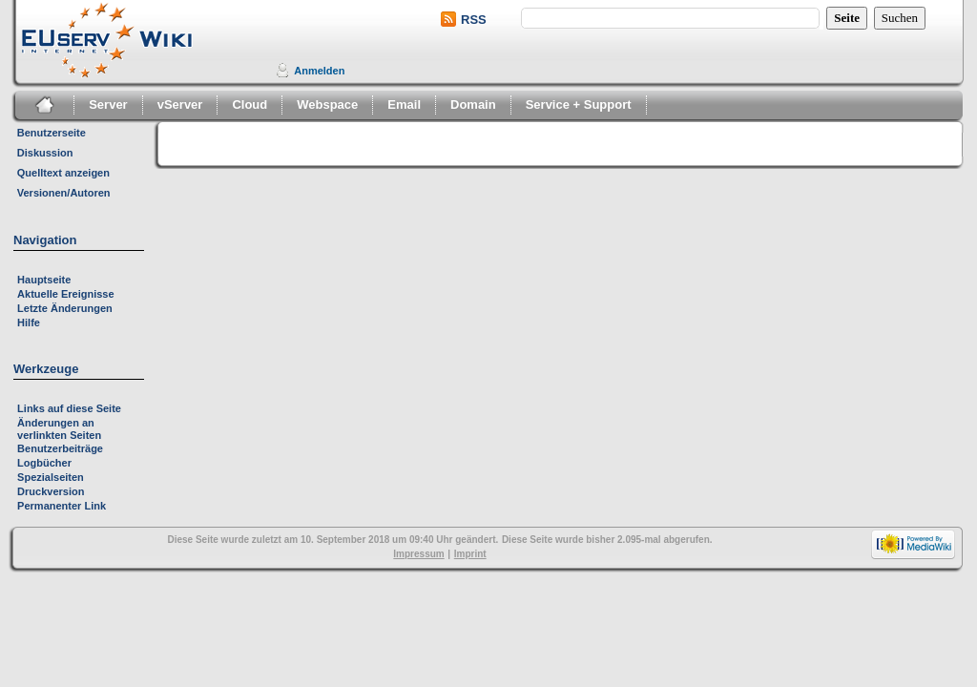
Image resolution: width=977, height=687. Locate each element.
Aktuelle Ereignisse (65, 294)
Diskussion (45, 152)
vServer (180, 104)
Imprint (470, 554)
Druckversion (50, 491)
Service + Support (579, 104)
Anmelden (319, 70)
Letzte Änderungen (65, 308)
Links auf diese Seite (69, 408)
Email (404, 104)
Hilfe (28, 322)
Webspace (327, 104)
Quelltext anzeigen (63, 172)
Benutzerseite (51, 132)
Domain (473, 104)
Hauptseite (44, 279)
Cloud (249, 104)
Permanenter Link (61, 505)
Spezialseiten (50, 477)
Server (108, 104)
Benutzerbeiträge (60, 448)
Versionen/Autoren (64, 192)
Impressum (418, 554)
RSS (474, 19)
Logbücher (44, 462)
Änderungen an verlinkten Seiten (59, 429)
